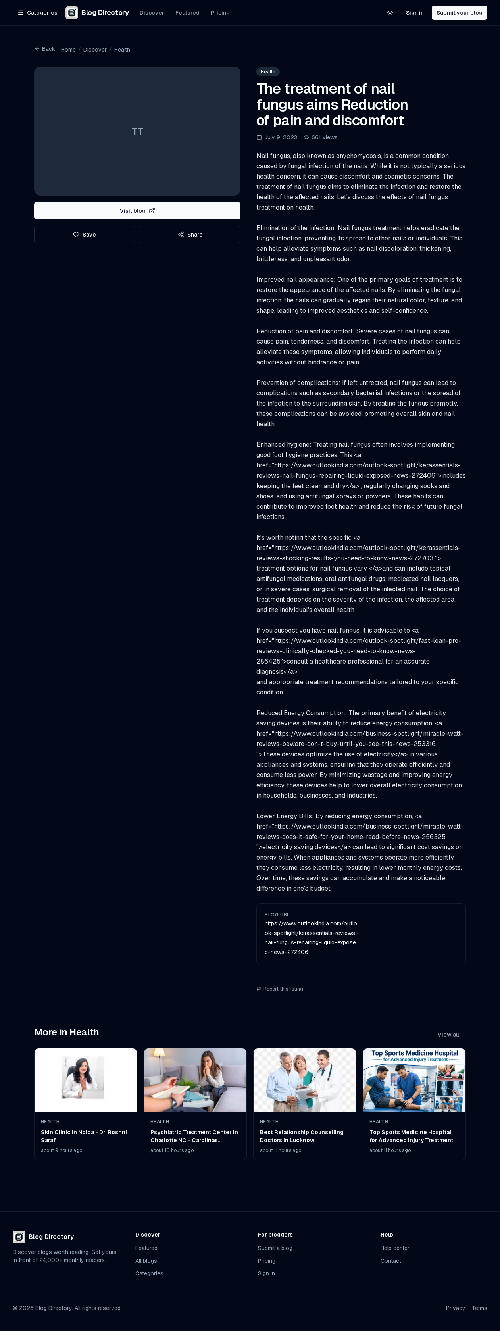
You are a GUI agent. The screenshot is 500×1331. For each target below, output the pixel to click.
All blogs (146, 1260)
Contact (391, 1260)
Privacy (455, 1308)
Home (68, 49)
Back (44, 48)
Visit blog (137, 210)
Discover (152, 12)
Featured (187, 12)
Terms (479, 1308)
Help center (395, 1248)
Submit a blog (275, 1248)
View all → (452, 1034)
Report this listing (279, 989)
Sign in (415, 12)
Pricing (220, 12)
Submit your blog (460, 12)
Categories (149, 1273)
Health (122, 49)
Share (190, 234)
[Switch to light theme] (390, 13)
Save (84, 234)
